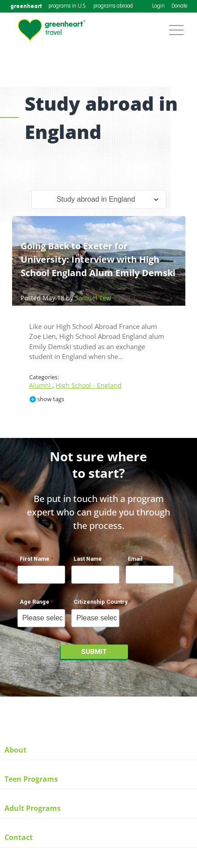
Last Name (88, 558)
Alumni (41, 385)
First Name (34, 558)
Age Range (34, 601)
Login (158, 6)
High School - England (89, 385)
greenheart (26, 6)
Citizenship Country (100, 601)
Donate (179, 6)
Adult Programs (32, 808)
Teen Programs (31, 779)
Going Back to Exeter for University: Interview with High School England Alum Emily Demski (98, 259)
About (15, 750)
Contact (18, 837)
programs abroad (113, 6)
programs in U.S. (67, 6)
